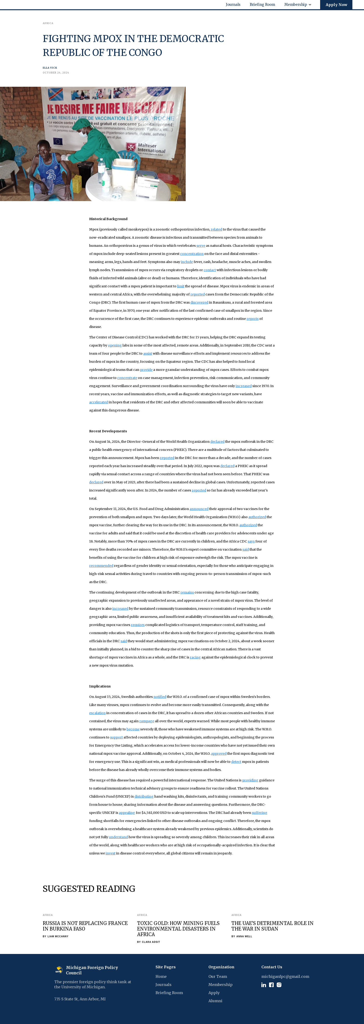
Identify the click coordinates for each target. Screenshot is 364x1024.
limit (180, 286)
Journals (164, 984)
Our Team (217, 976)
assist (147, 353)
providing (250, 780)
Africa (48, 915)
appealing (127, 813)
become (133, 729)
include (187, 262)
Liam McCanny (58, 936)
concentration (192, 254)
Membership (220, 984)
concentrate (127, 378)
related (216, 229)
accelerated (98, 402)
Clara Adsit (151, 942)
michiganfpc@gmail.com (285, 976)
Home (161, 976)
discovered (199, 302)
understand (118, 837)
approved (219, 753)
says (251, 541)
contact (210, 270)
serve (200, 246)
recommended (101, 566)
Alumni (215, 1000)
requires (138, 625)
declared (217, 442)
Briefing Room (169, 992)
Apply (214, 992)
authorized (257, 517)
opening (115, 345)
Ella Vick (50, 68)
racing (195, 657)
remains (187, 592)
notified (159, 697)
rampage (146, 721)
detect (236, 762)
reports (253, 319)
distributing (144, 796)
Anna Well (244, 936)
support (116, 737)
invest (110, 853)
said (245, 549)
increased (244, 386)
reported (197, 294)
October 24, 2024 (56, 72)
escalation (97, 713)
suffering (259, 813)
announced (199, 509)
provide (146, 370)
